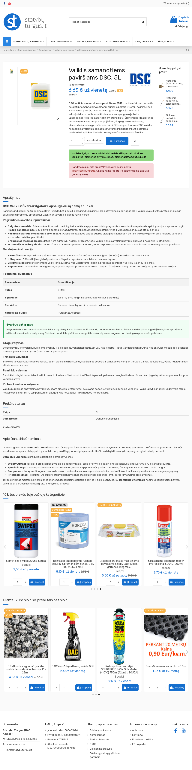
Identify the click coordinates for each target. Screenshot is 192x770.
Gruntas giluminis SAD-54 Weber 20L (119, 668)
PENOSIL (119, 568)
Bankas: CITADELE (57, 739)
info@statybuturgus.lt (19, 749)
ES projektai (139, 744)
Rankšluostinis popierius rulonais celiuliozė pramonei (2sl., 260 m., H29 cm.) (26, 564)
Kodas (72, 84)
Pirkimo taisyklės (99, 739)
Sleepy (72, 571)
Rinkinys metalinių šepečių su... (173, 118)
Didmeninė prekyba (101, 748)
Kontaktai (137, 735)
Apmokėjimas (97, 735)
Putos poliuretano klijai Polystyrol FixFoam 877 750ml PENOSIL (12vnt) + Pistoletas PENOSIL (26, 669)
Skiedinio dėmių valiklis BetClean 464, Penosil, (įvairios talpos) (119, 562)
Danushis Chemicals (166, 564)
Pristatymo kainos (100, 730)
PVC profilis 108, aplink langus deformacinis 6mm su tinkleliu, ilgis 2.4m (166, 669)
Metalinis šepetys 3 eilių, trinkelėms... (174, 83)
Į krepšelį (117, 141)
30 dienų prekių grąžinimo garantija (105, 755)
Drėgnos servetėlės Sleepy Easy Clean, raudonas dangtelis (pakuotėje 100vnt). (72, 564)
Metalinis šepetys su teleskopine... (173, 101)
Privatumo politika (142, 739)
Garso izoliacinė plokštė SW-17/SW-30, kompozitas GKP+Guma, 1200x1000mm (72, 669)
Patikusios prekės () (176, 3)
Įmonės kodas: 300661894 (62, 730)
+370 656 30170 (16, 744)
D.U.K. (93, 744)
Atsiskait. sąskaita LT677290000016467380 (61, 746)
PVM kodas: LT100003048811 (63, 735)
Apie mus (137, 730)
